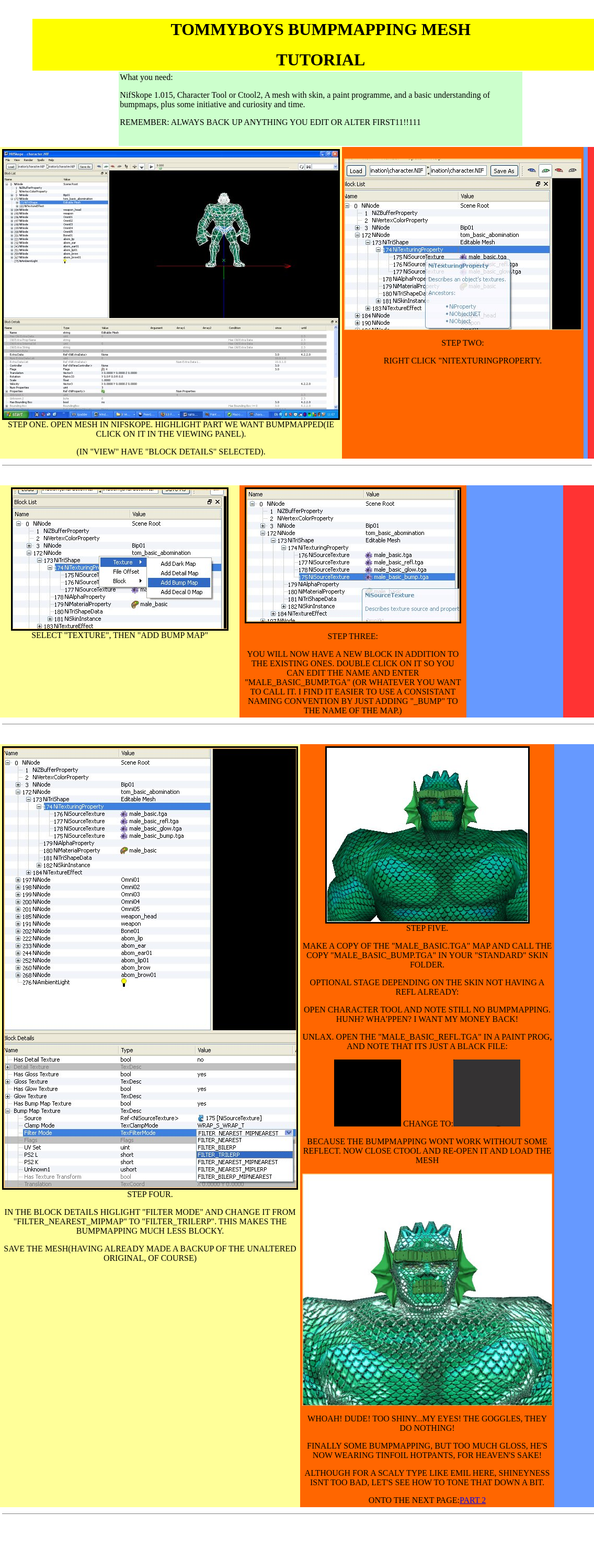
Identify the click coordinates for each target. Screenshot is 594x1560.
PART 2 (473, 1500)
